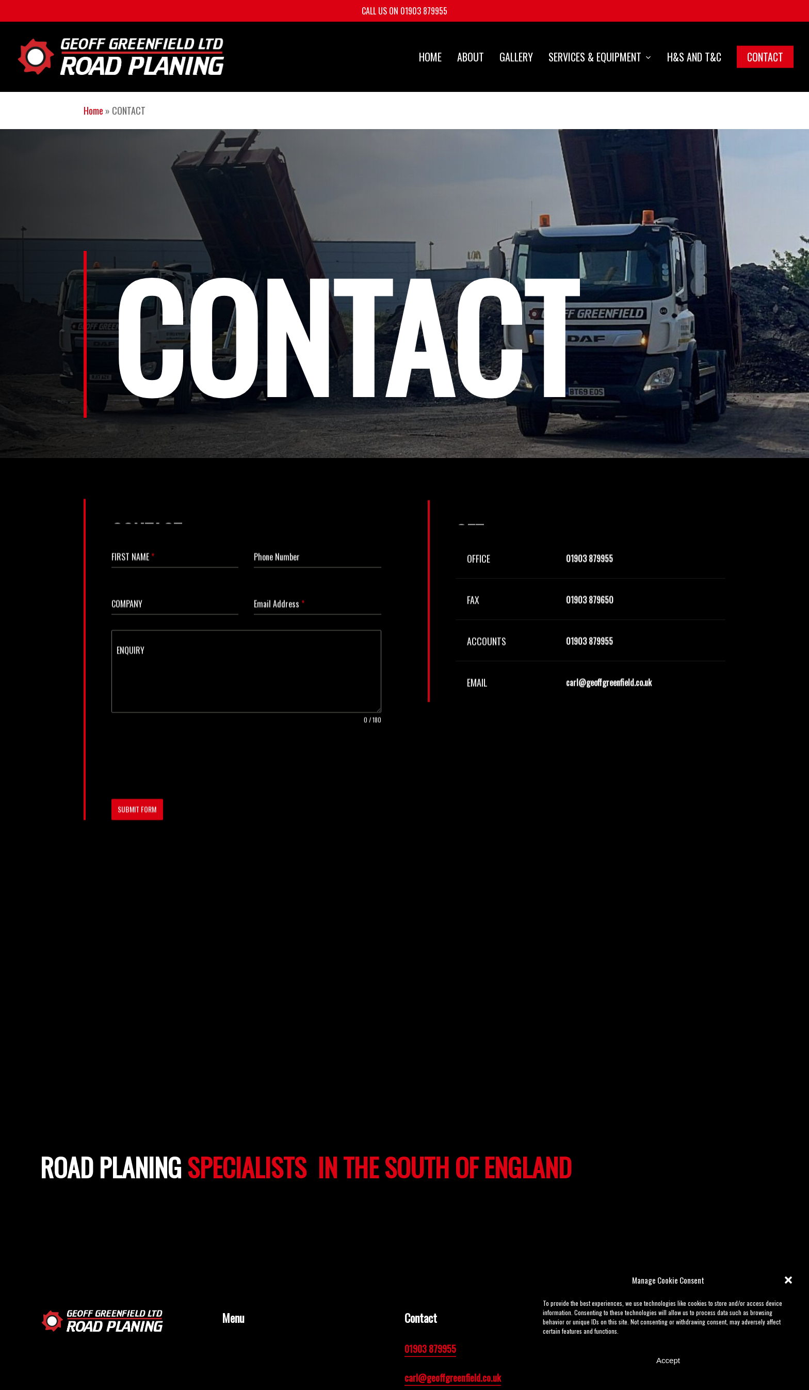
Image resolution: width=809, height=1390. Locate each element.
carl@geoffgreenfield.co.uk (453, 1377)
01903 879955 (430, 1348)
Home (93, 110)
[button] (788, 1280)
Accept (668, 1360)
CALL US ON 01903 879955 (404, 11)
